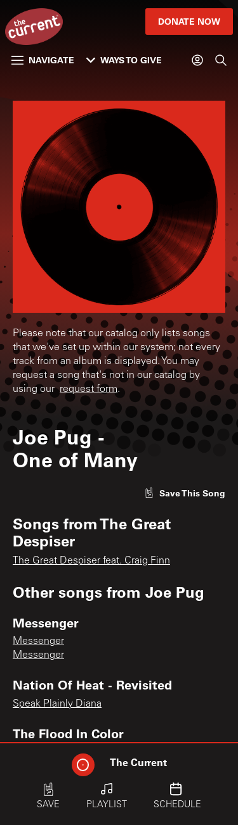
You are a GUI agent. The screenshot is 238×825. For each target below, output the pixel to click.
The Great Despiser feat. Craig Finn (91, 561)
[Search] (221, 60)
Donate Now (189, 21)
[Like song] (184, 493)
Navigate (42, 60)
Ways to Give (124, 60)
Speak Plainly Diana (57, 704)
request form (88, 389)
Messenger (38, 641)
